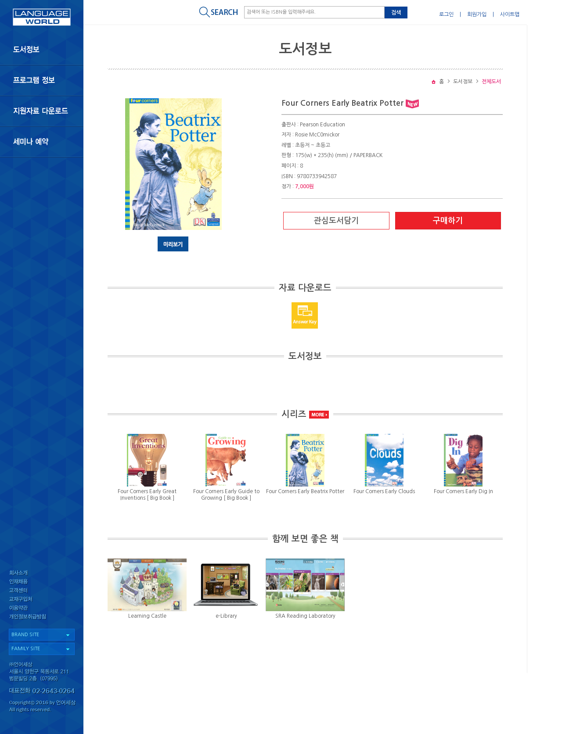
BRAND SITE (25, 634)
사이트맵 (509, 14)
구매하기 (448, 221)
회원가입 (476, 14)
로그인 (446, 14)
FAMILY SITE (25, 648)
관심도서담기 (336, 221)
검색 (396, 12)
